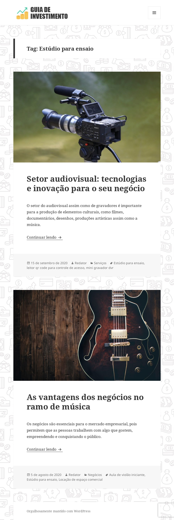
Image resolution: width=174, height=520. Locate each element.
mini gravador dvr (100, 268)
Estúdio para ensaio (129, 263)
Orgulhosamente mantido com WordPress (58, 511)
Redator (81, 263)
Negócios (95, 475)
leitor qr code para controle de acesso (55, 268)
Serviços (100, 263)
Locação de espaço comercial (81, 479)
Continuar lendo (45, 237)
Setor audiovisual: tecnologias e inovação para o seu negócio (86, 183)
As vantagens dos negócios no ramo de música (85, 402)
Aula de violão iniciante (127, 475)
